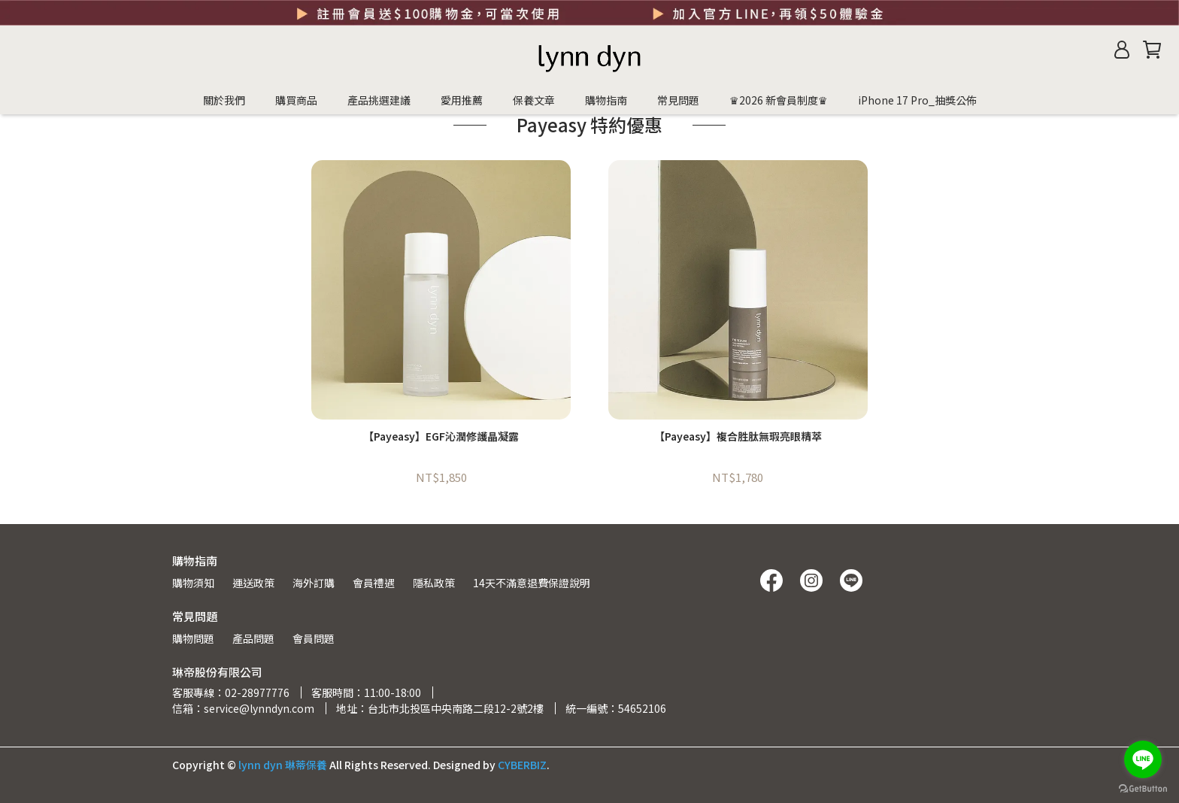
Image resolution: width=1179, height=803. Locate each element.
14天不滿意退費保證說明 (531, 582)
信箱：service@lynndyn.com (243, 708)
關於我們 (224, 100)
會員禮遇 (374, 582)
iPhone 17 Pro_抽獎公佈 (917, 100)
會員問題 (313, 638)
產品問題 (253, 638)
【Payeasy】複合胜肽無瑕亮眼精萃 (738, 436)
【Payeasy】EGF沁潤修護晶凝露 (441, 436)
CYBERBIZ (522, 764)
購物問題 (193, 638)
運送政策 (253, 582)
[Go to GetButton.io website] (1143, 787)
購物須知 (193, 582)
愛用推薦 (462, 100)
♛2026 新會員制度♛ (778, 100)
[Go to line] (1143, 759)
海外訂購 (313, 582)
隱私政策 (434, 582)
